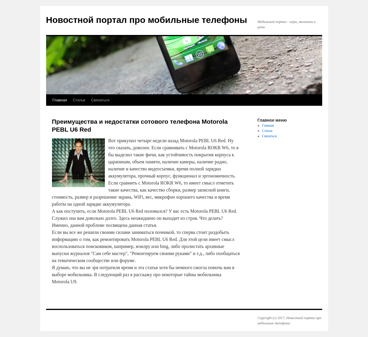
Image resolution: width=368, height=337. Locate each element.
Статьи (79, 100)
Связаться (100, 100)
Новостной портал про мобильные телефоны (146, 20)
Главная (60, 100)
